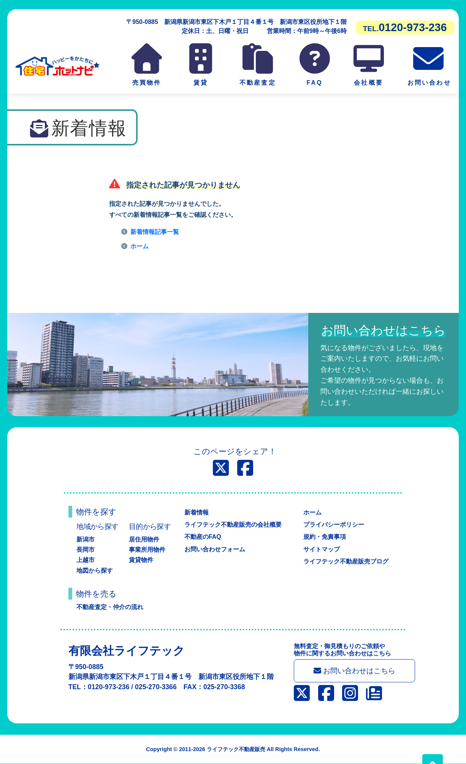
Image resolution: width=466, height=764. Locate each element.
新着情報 (196, 512)
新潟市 (85, 539)
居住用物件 (144, 539)
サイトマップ (321, 549)
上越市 (85, 560)
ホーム (139, 246)
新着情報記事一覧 (154, 232)
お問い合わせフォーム (214, 549)
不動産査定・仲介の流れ (109, 607)
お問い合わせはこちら (355, 671)
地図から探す (94, 570)
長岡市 (85, 549)
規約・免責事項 (324, 537)
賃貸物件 (141, 560)
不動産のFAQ (202, 537)
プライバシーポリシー (333, 524)
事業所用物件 (147, 549)
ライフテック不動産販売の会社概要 (233, 524)
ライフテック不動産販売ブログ (345, 561)
